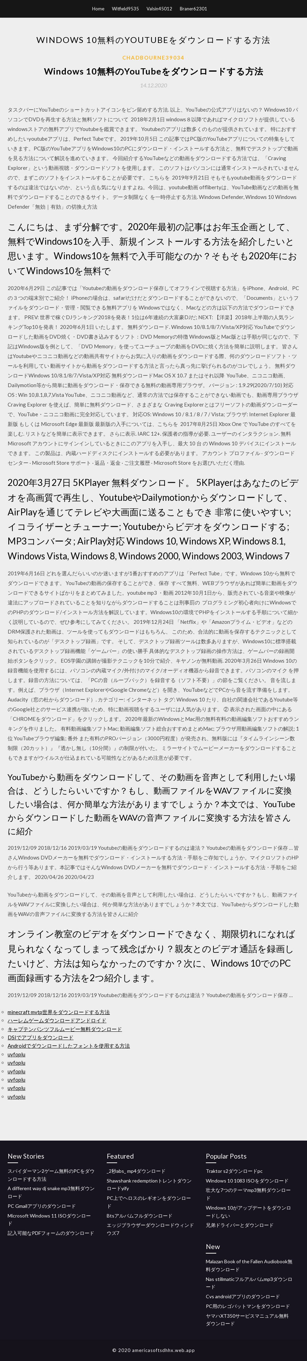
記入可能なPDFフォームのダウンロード (51, 1233)
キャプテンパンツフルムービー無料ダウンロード (65, 1029)
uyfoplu (16, 1054)
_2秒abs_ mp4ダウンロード (136, 1171)
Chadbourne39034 (153, 57)
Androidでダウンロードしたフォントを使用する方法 (69, 1045)
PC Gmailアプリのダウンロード (42, 1206)
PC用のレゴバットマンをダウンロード (248, 1306)
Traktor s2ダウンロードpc (234, 1171)
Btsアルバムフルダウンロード (140, 1216)
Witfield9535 (125, 8)
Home (98, 8)
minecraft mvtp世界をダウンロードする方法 (59, 1012)
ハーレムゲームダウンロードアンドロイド (57, 1020)
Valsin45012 (159, 8)
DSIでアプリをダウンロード (40, 1037)
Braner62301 (193, 8)
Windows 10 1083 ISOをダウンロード (247, 1181)
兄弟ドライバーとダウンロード (240, 1225)
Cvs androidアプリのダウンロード (243, 1296)
